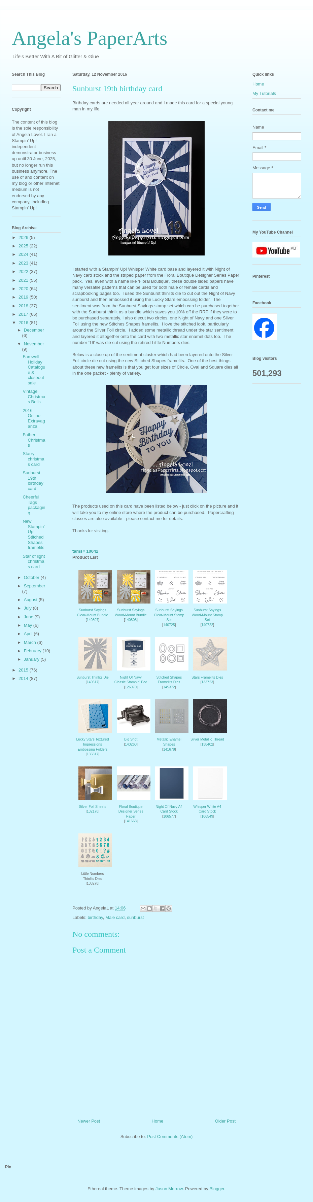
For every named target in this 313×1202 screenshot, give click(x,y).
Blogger (216, 1188)
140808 (131, 620)
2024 (24, 254)
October (32, 577)
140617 (93, 682)
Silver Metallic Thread (207, 739)
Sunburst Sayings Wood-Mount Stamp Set (207, 615)
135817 (93, 754)
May (28, 625)
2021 (24, 280)
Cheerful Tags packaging (34, 504)
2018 (24, 305)
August (31, 599)
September (34, 585)
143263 (131, 744)
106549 (207, 816)
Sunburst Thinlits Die (92, 677)
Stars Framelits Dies (207, 677)
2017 (24, 314)
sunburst (135, 917)
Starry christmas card (33, 459)
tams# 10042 (85, 551)
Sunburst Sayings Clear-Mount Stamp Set (169, 615)
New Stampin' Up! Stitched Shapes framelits (33, 534)
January (32, 659)
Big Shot (130, 739)
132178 (93, 811)
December (34, 330)
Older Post (225, 1121)
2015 (24, 670)
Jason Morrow (169, 1188)
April (29, 633)
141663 (131, 821)
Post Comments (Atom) (170, 1136)
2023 (24, 263)
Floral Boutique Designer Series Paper (130, 811)
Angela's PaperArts (89, 38)
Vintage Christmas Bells (34, 396)
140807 (93, 620)
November (34, 343)
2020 (24, 288)
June (29, 616)
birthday (95, 917)
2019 (24, 297)
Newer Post (88, 1121)
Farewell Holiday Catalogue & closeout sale (34, 369)
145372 (169, 687)
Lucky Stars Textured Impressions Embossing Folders (92, 744)
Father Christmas (34, 440)
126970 (131, 687)
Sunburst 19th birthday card (33, 480)
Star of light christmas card (34, 561)
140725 (169, 625)
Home (158, 1121)
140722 (207, 625)
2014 (24, 678)
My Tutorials (264, 93)
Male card (115, 917)
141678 (169, 749)
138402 (207, 744)
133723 (207, 682)
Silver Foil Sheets (92, 807)
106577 (169, 816)
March (30, 642)
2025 (24, 245)
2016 (24, 322)
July (28, 608)
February (33, 650)
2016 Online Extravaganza (34, 418)
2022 (24, 271)
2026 (24, 237)
